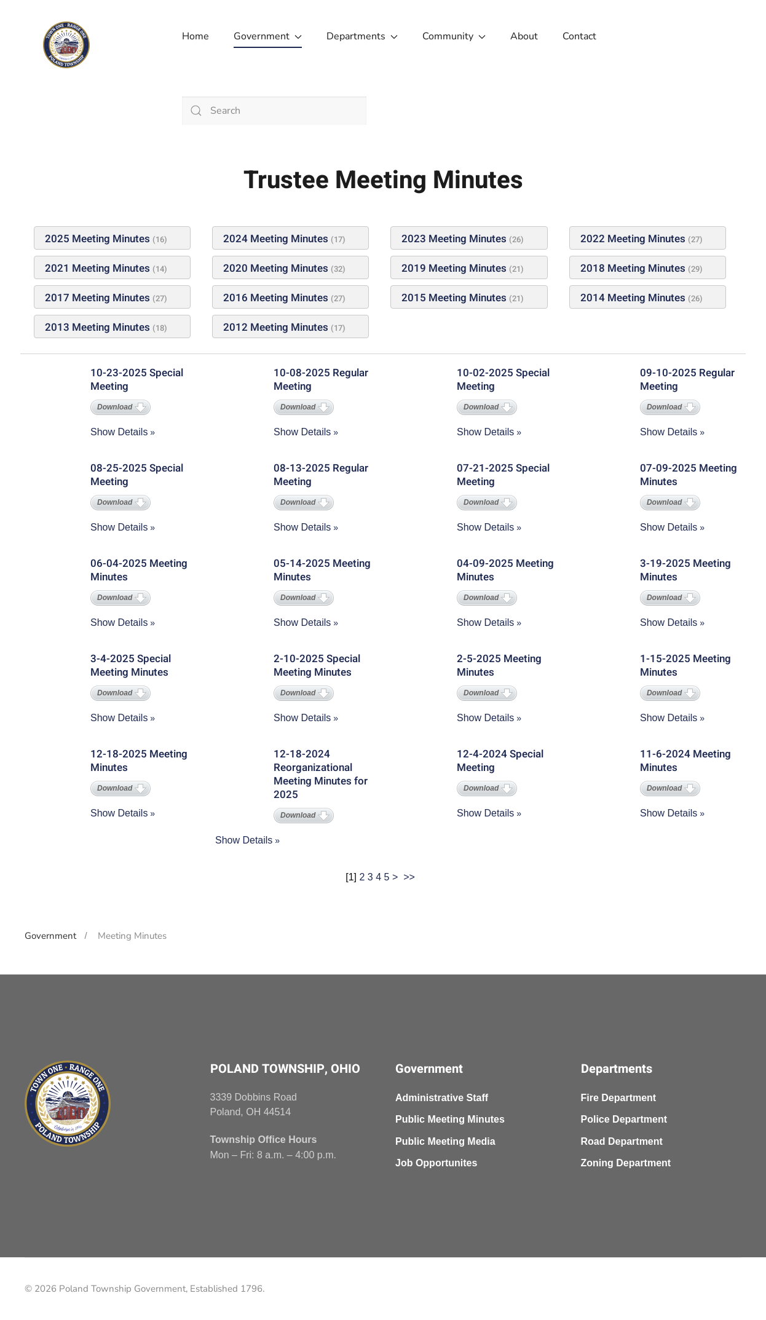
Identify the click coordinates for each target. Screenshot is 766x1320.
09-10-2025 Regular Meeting (687, 379)
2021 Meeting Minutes (97, 268)
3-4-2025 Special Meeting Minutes (130, 665)
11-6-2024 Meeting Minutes (685, 760)
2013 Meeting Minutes (97, 327)
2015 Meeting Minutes (454, 298)
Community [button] (454, 36)
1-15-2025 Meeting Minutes (685, 665)
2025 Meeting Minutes (97, 239)
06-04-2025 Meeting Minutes (139, 570)
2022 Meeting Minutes (632, 239)
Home (195, 36)
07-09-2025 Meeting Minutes (688, 474)
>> (410, 877)
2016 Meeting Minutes (275, 298)
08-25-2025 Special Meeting (136, 474)
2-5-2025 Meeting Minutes (499, 665)
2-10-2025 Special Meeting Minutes (317, 665)
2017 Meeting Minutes (97, 298)
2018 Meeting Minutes (632, 268)
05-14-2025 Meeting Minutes (322, 570)
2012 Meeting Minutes (275, 327)
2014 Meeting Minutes (632, 298)
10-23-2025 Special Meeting (136, 379)
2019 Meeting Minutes (454, 268)
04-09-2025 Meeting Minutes (505, 570)
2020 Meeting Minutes (275, 268)
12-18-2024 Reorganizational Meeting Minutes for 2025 (321, 774)
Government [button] (268, 36)
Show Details (119, 432)
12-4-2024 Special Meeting (500, 760)
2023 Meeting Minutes (454, 239)
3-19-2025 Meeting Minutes (685, 570)
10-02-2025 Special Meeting (503, 379)
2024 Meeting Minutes (275, 239)
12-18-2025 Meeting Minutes (139, 760)
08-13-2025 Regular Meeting (321, 474)
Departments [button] (362, 36)
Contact (579, 36)
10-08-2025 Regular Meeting (321, 379)
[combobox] (274, 111)
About (524, 36)
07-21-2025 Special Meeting (503, 474)
